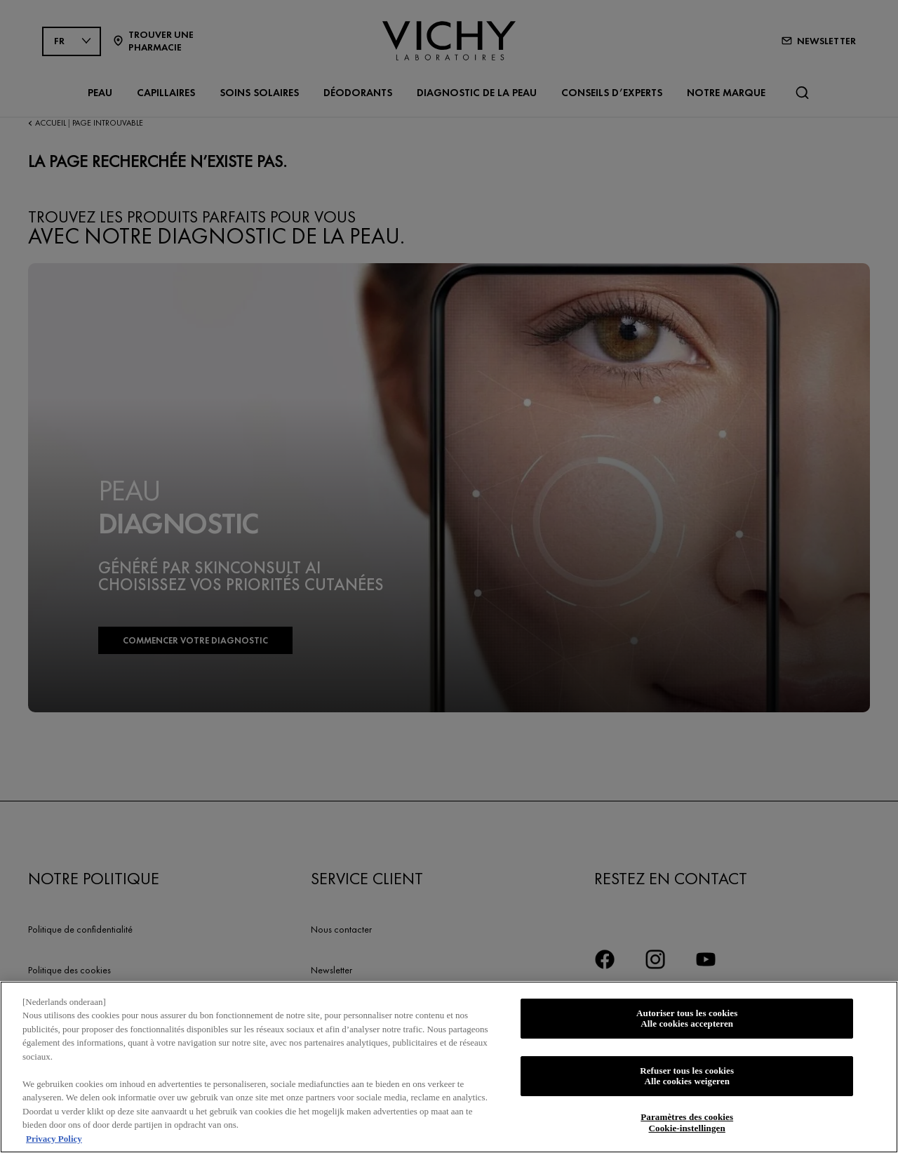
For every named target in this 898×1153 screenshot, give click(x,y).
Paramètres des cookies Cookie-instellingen (687, 1127)
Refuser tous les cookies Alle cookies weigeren (687, 1080)
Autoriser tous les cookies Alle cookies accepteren (686, 1023)
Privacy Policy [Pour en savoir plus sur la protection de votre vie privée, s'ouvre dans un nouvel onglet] (54, 1143)
